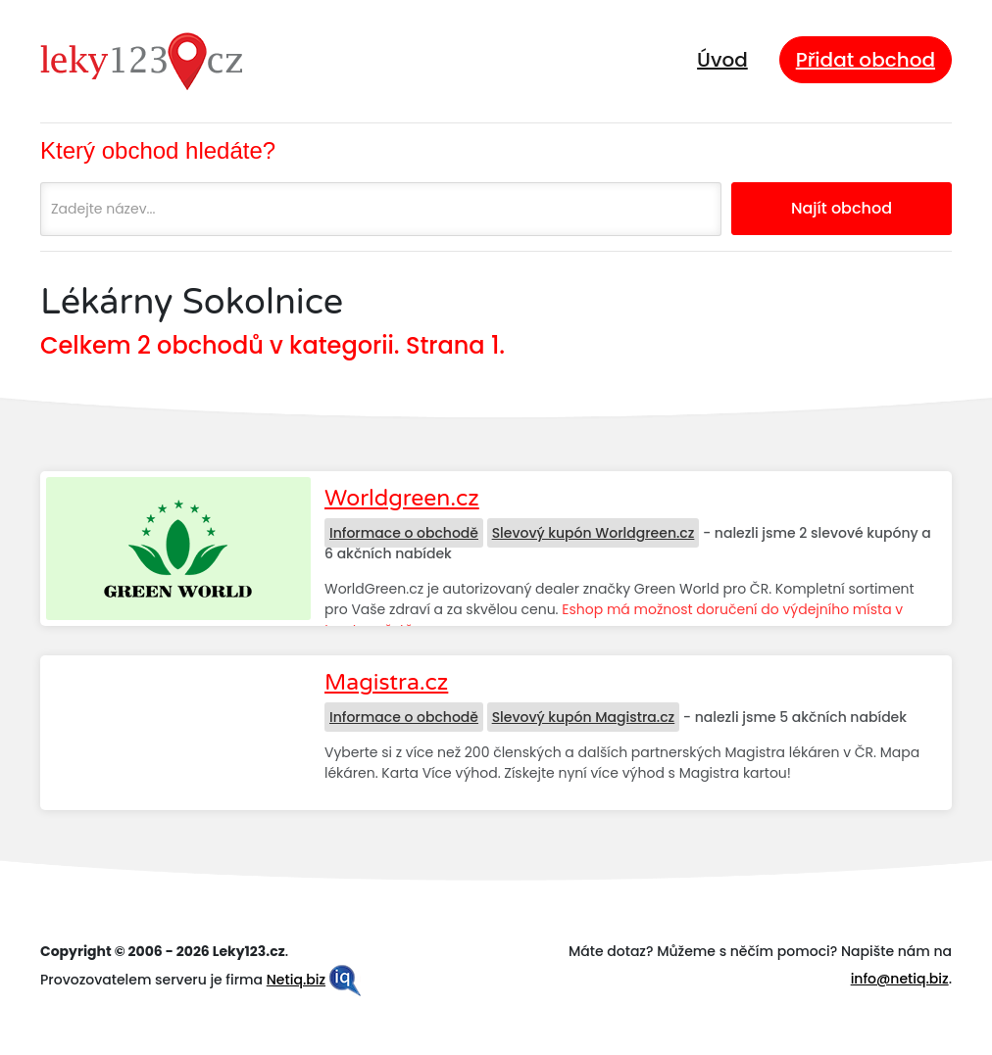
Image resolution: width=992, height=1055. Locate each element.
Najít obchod (841, 208)
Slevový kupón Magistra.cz (583, 717)
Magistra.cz (386, 682)
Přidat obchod (865, 59)
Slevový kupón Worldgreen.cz (593, 533)
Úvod (722, 59)
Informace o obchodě (403, 533)
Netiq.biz (296, 979)
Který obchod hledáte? (157, 150)
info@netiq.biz (900, 978)
